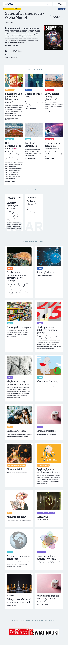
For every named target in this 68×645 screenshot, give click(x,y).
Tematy (23, 4)
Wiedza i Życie (46, 4)
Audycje (19, 4)
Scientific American (36, 4)
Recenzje (29, 4)
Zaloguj (60, 4)
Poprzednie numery (56, 16)
